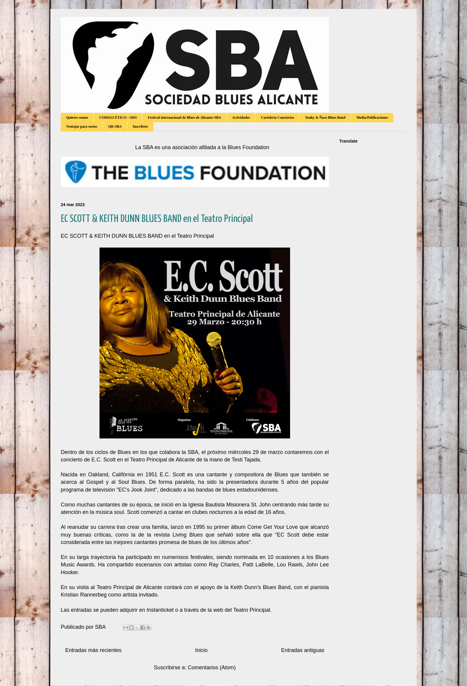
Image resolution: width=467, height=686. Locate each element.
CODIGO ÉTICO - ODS (118, 117)
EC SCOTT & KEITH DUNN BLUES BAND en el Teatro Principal (157, 219)
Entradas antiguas (302, 650)
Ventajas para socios (81, 126)
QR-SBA (115, 126)
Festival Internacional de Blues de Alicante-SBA (184, 117)
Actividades (241, 117)
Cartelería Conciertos (277, 117)
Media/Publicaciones (372, 117)
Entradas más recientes (93, 650)
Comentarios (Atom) (212, 667)
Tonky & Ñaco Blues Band (325, 117)
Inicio (201, 650)
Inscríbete (140, 126)
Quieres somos (77, 117)
